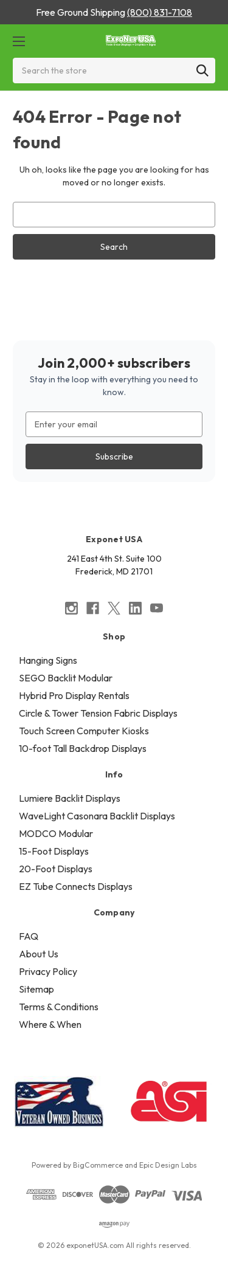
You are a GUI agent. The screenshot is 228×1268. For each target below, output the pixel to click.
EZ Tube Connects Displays (76, 886)
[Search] (202, 70)
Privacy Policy (48, 971)
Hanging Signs (48, 660)
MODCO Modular (56, 833)
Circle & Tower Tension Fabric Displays (98, 713)
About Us (38, 954)
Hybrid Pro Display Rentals (74, 695)
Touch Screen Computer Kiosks (84, 731)
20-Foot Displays (55, 869)
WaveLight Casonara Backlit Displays (97, 816)
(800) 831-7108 (159, 12)
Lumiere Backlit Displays (69, 798)
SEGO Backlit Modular (65, 678)
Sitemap (36, 989)
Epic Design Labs (168, 1165)
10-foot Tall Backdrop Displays (83, 748)
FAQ (28, 936)
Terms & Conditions (58, 1007)
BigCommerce (98, 1165)
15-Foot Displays (54, 851)
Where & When (50, 1024)
